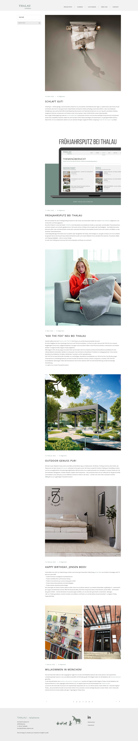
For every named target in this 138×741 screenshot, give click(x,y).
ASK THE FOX (68, 341)
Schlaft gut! (54, 101)
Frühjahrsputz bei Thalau (63, 215)
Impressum (91, 725)
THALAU (61, 341)
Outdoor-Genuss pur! (60, 460)
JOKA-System (64, 468)
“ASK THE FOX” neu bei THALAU (65, 335)
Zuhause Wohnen (116, 677)
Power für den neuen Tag (106, 120)
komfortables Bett (72, 115)
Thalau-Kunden (105, 683)
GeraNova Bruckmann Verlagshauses (70, 681)
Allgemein (62, 96)
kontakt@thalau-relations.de (25, 728)
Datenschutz (91, 722)
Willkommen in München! (63, 669)
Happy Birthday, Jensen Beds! (65, 567)
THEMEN (68, 225)
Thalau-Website (105, 220)
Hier (46, 365)
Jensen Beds (98, 572)
